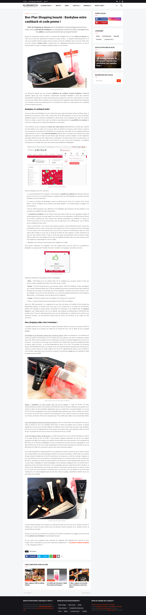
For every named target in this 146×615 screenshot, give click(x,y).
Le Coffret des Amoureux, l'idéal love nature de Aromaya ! (57, 584)
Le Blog (25, 1)
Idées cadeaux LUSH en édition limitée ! (34, 584)
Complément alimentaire (76, 608)
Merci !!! (46, 1)
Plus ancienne (86, 593)
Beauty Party (99, 5)
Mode (67, 5)
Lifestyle (76, 5)
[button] (116, 6)
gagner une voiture (102, 606)
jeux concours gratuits (104, 608)
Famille (84, 611)
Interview (98, 39)
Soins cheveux (62, 608)
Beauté (58, 5)
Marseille (87, 5)
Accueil (27, 13)
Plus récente (27, 593)
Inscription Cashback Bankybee (79, 542)
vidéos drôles (111, 610)
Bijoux (66, 611)
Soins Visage (62, 605)
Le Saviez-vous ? (46, 5)
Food (59, 611)
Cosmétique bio (106, 36)
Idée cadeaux (34, 13)
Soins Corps (71, 605)
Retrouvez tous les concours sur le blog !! (103, 604)
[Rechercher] (106, 80)
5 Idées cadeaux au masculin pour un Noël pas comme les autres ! (78, 585)
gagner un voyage (116, 606)
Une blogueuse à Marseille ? (35, 1)
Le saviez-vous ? (109, 39)
